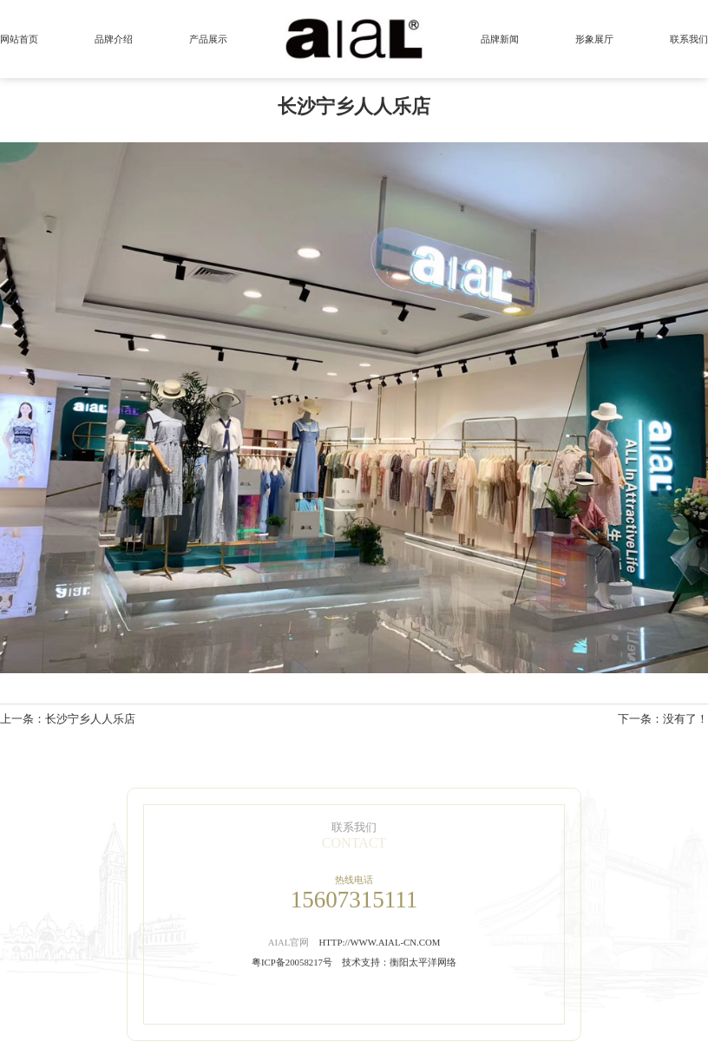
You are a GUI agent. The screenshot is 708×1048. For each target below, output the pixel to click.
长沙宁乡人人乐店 (90, 719)
